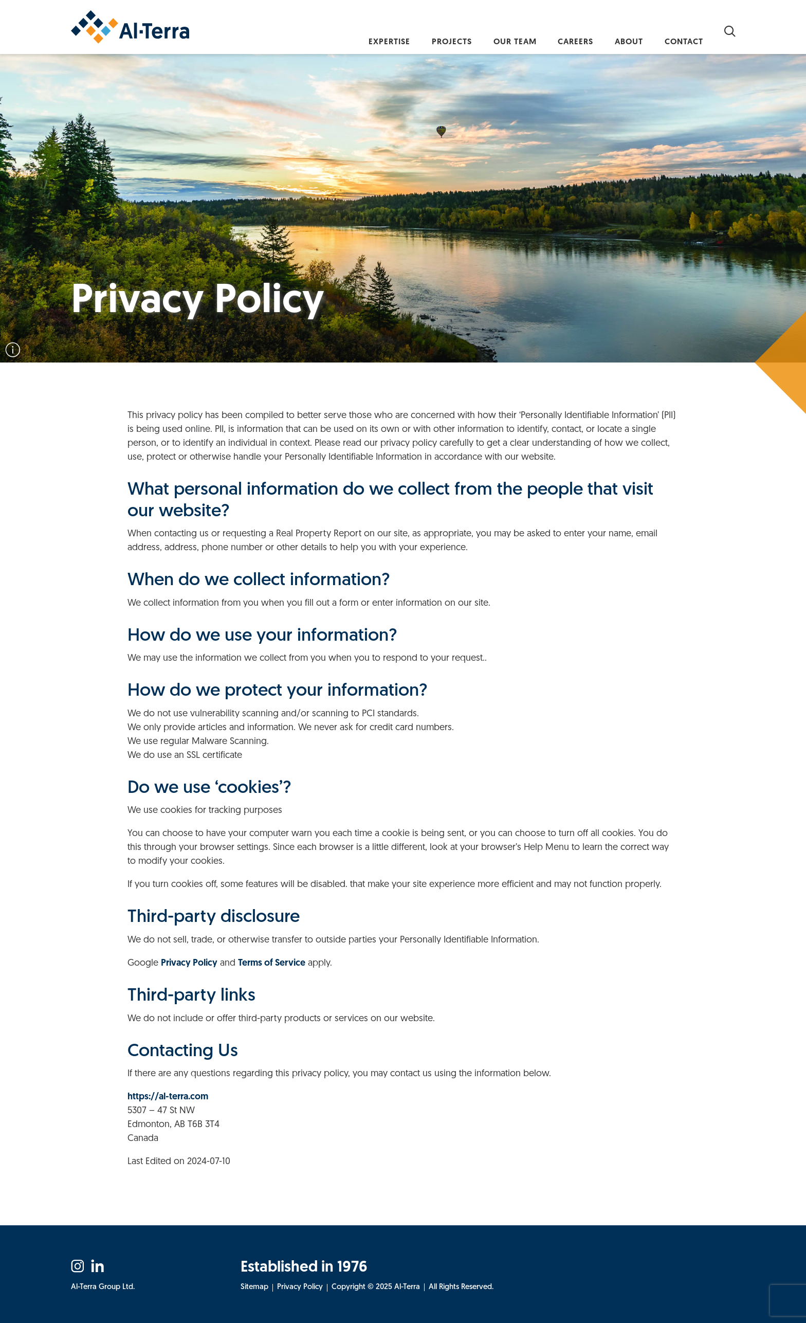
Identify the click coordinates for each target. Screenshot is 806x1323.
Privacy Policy (189, 963)
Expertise (344, 30)
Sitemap (254, 1287)
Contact (680, 30)
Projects (415, 30)
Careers (555, 30)
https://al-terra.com (167, 1097)
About (617, 30)
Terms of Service (271, 963)
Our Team (486, 30)
